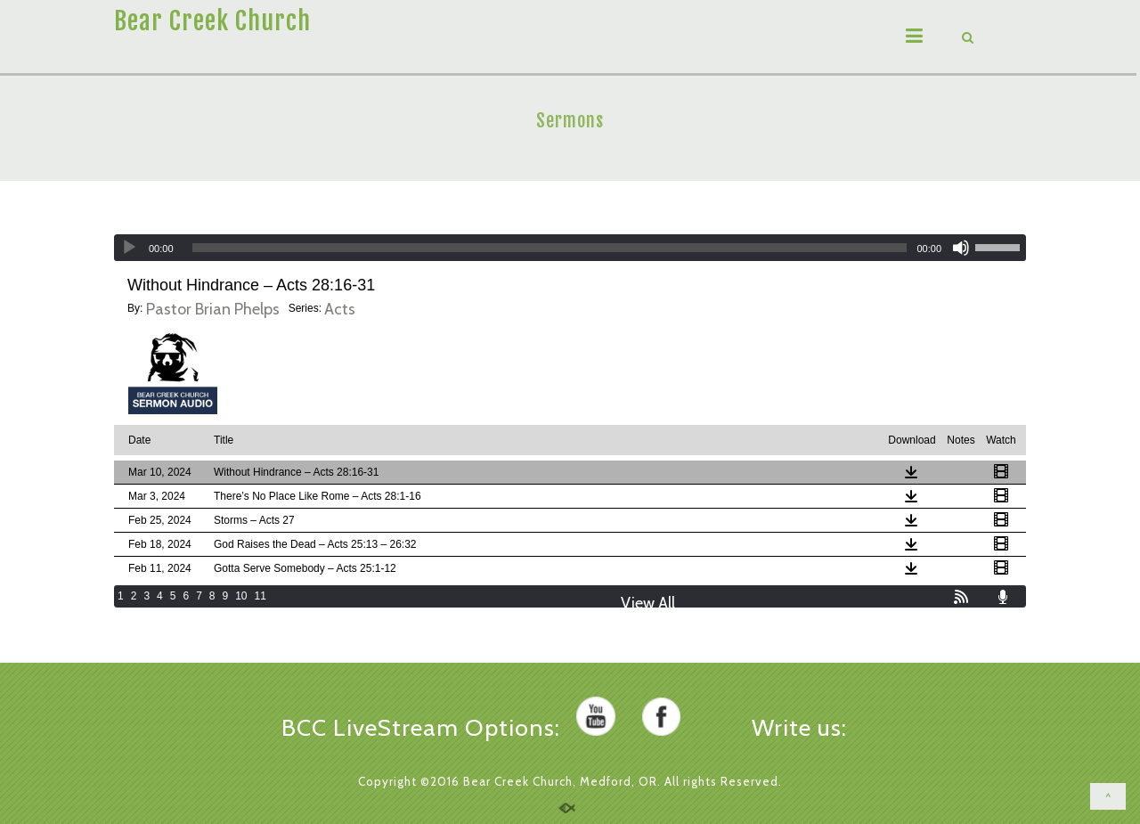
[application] (570, 247)
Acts (339, 309)
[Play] (129, 248)
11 (260, 596)
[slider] (550, 247)
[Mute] (961, 248)
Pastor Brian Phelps (213, 309)
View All (648, 603)
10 (241, 596)
